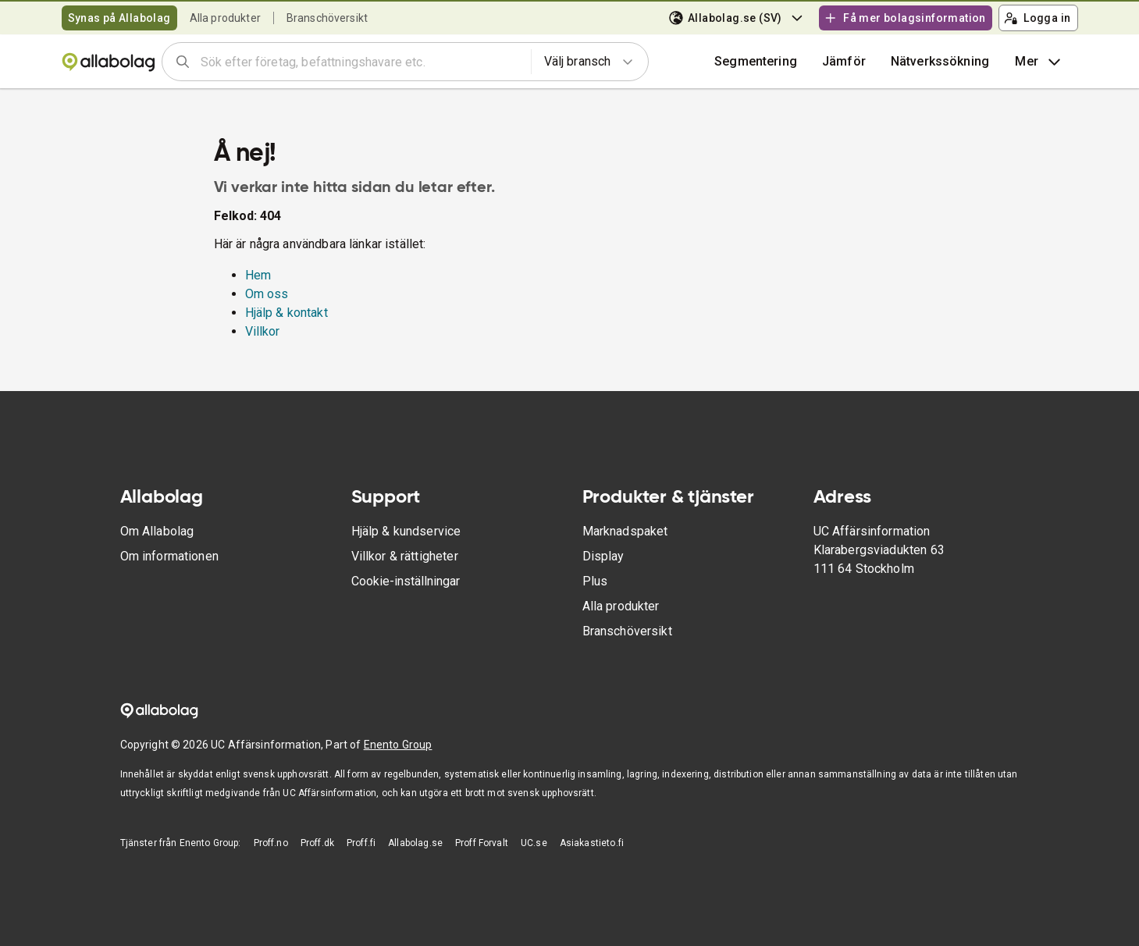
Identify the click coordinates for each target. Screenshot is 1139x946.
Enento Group (398, 744)
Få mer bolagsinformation (905, 18)
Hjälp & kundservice (406, 531)
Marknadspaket (625, 531)
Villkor (262, 331)
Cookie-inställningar (405, 581)
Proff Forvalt (481, 843)
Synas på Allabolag (119, 18)
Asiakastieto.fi (592, 843)
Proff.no (271, 843)
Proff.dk (317, 843)
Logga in (1037, 18)
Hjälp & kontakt (286, 312)
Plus (595, 581)
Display (603, 556)
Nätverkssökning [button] (940, 61)
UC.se (534, 843)
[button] (844, 61)
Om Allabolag (157, 531)
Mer (1039, 61)
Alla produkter (225, 18)
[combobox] (361, 62)
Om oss (267, 293)
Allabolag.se (415, 843)
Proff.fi (361, 843)
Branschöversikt (327, 18)
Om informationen (169, 556)
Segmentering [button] (755, 61)
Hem (258, 275)
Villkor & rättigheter (404, 556)
